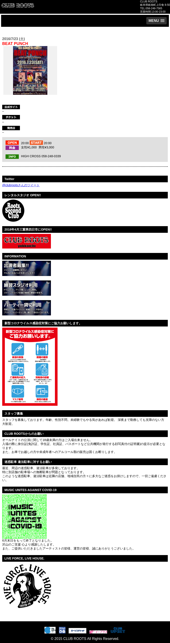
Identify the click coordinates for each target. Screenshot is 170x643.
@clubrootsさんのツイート (21, 185)
